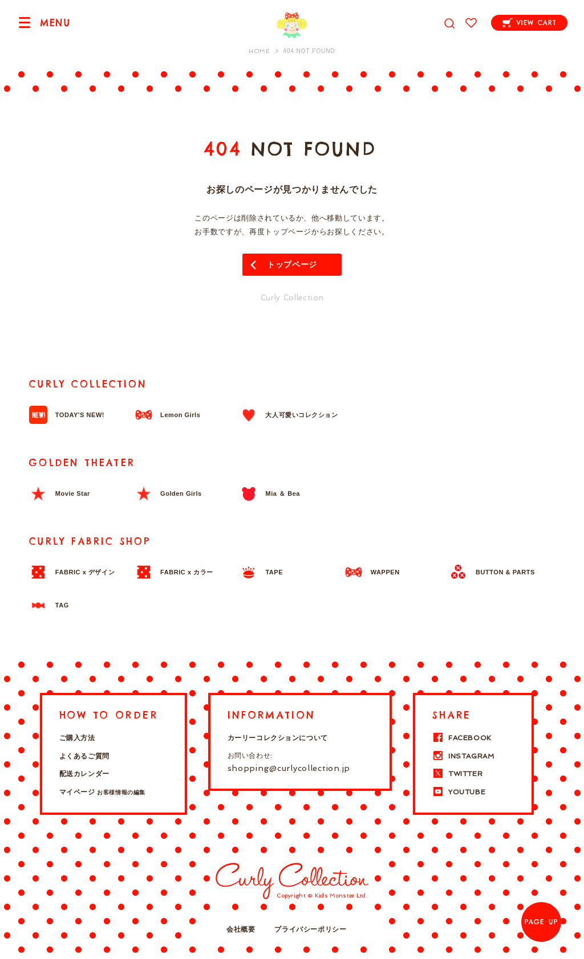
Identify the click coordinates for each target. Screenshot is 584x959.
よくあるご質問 (84, 756)
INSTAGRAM (463, 756)
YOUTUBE (458, 792)
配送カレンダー (84, 774)
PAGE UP (541, 922)
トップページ (292, 264)
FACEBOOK (462, 738)
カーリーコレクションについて (278, 738)
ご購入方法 (77, 738)
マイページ (102, 792)
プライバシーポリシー (310, 929)
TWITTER (457, 774)
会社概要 (240, 929)
